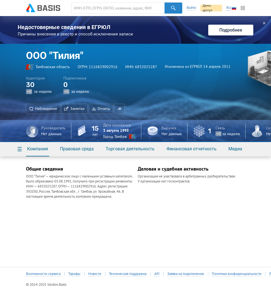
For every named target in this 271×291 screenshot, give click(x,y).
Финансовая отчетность (191, 148)
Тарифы (74, 274)
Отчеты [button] (101, 108)
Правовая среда (77, 148)
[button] (119, 109)
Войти (191, 7)
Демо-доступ (207, 8)
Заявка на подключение (185, 274)
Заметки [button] (74, 108)
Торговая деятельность (130, 148)
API (157, 274)
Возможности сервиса (43, 274)
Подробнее (230, 30)
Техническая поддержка (128, 274)
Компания (37, 148)
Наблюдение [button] (43, 108)
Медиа (235, 148)
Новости (94, 274)
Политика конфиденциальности (236, 274)
